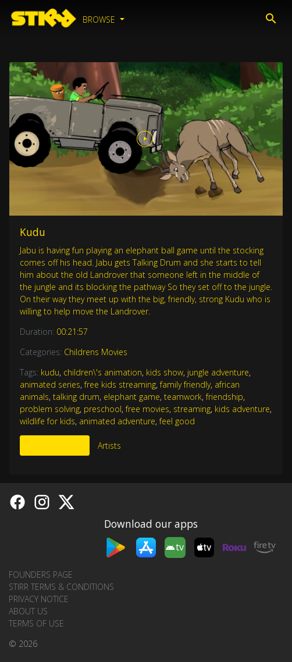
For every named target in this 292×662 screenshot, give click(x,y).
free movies (147, 408)
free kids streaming (120, 384)
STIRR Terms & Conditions (61, 586)
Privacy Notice (39, 598)
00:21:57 (72, 331)
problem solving (50, 408)
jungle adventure (218, 372)
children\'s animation (102, 372)
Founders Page (41, 574)
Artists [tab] (109, 445)
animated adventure (117, 421)
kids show (164, 372)
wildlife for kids (47, 421)
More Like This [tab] (54, 445)
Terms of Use (36, 623)
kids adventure (242, 408)
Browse (100, 19)
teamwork (183, 396)
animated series (50, 384)
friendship (224, 396)
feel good (177, 421)
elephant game (132, 396)
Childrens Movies (95, 351)
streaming (192, 408)
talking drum (76, 396)
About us (28, 611)
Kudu (32, 232)
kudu (50, 372)
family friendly (185, 384)
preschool (103, 408)
